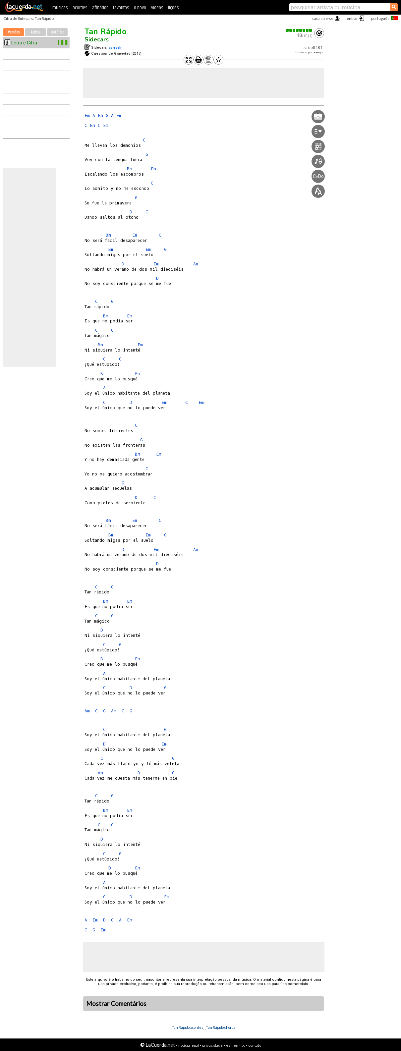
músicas (60, 8)
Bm (129, 169)
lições (173, 8)
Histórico (57, 32)
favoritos (121, 8)
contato (254, 1045)
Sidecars (97, 39)
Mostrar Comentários (116, 1003)
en (236, 1045)
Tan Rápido (106, 31)
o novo (140, 8)
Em (87, 115)
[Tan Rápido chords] (220, 1027)
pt (243, 1045)
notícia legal (188, 1045)
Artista (35, 32)
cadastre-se (322, 18)
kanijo (318, 52)
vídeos (157, 8)
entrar (352, 18)
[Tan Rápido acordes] (187, 1027)
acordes (80, 8)
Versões (14, 32)
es (228, 1045)
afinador (100, 8)
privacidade (212, 1045)
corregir (115, 47)
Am (196, 264)
